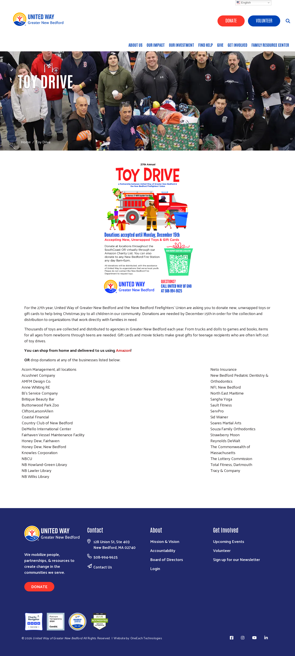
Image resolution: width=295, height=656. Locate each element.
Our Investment (181, 44)
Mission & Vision (164, 541)
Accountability (162, 550)
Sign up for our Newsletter (236, 559)
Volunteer (264, 20)
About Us (135, 44)
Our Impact (156, 44)
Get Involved (237, 44)
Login (155, 568)
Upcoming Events (228, 541)
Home (26, 142)
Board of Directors (166, 559)
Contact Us (102, 567)
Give (220, 44)
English (244, 2)
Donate (231, 20)
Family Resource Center (270, 44)
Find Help (205, 44)
